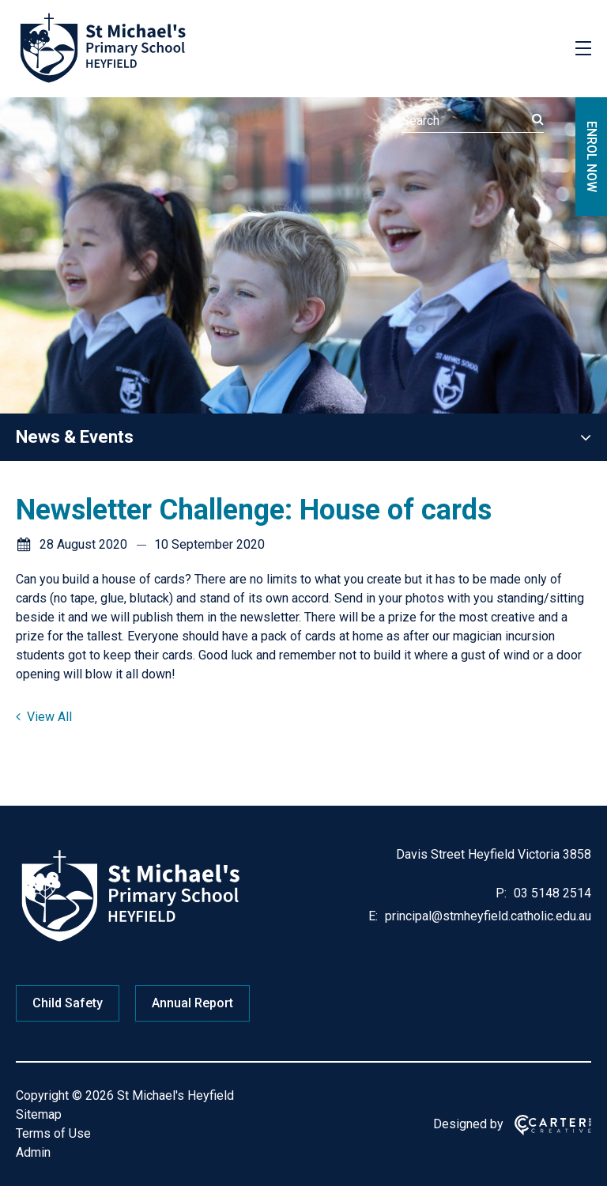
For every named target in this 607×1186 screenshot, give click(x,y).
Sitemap (39, 1114)
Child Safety (67, 1002)
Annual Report (192, 1002)
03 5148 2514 (551, 893)
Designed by (468, 1123)
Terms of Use (53, 1133)
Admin (33, 1152)
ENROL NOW (591, 156)
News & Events (75, 437)
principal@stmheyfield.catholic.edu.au (486, 915)
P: (501, 893)
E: (373, 915)
